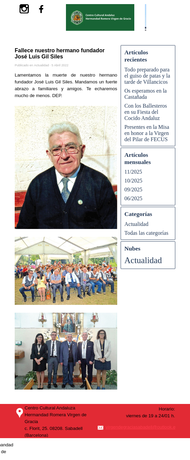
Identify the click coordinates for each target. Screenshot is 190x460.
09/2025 (133, 189)
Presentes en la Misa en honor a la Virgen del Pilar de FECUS (146, 133)
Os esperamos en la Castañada (145, 94)
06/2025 (133, 198)
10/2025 (133, 181)
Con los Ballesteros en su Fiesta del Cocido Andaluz (145, 112)
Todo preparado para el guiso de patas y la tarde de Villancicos (147, 76)
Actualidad (136, 224)
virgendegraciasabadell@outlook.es (142, 427)
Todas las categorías (146, 233)
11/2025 (133, 172)
